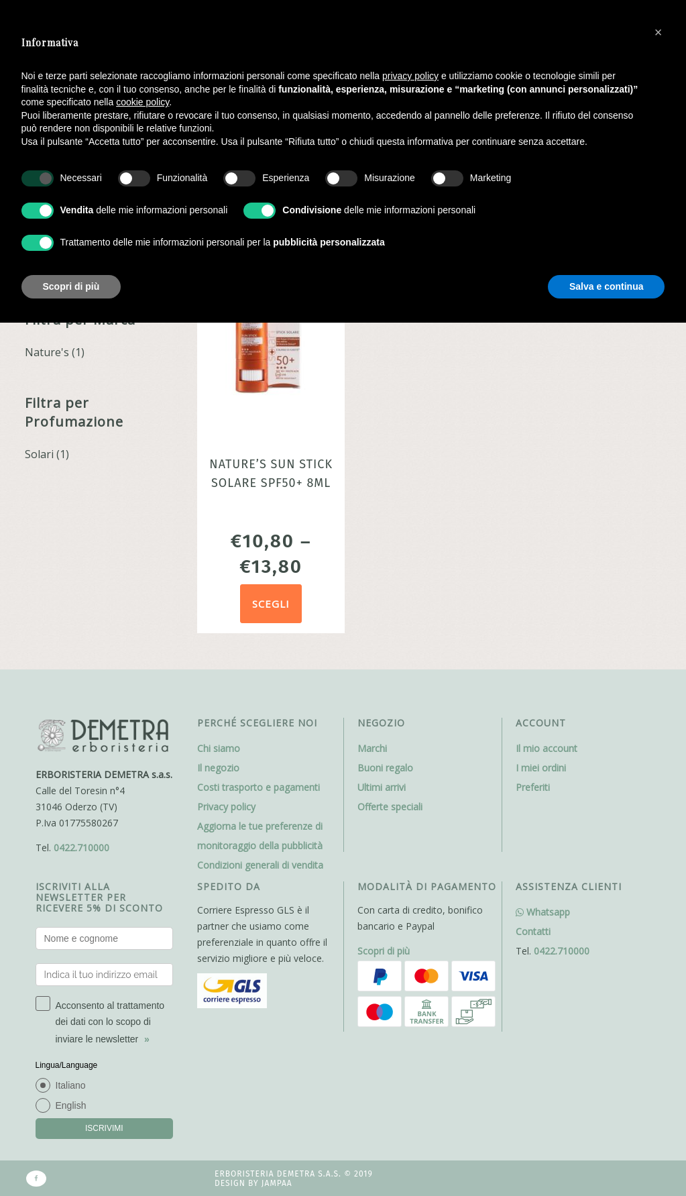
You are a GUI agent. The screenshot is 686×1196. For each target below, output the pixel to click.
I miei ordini (541, 767)
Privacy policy (226, 806)
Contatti (533, 931)
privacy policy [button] (410, 75)
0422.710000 (81, 847)
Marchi (372, 748)
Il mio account (546, 748)
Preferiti (533, 787)
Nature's (47, 352)
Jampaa (277, 1183)
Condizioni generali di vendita (260, 865)
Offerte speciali (389, 806)
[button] (658, 32)
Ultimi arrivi (381, 787)
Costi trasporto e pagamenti (258, 787)
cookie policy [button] (142, 102)
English (71, 1105)
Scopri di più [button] (71, 286)
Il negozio (218, 767)
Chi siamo (218, 748)
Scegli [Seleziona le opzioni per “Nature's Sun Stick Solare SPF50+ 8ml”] (271, 603)
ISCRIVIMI (104, 1128)
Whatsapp (543, 912)
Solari (39, 454)
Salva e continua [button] (606, 286)
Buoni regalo (385, 767)
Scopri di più (383, 950)
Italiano (71, 1085)
